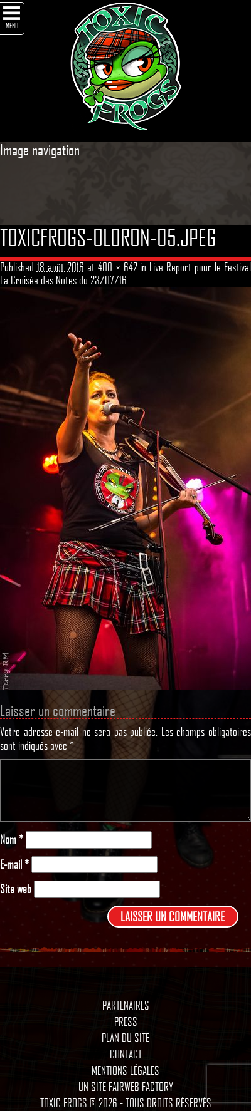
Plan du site (125, 1038)
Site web (15, 889)
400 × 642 (117, 267)
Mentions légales (125, 1070)
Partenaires (125, 1005)
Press (125, 1021)
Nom (11, 839)
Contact (126, 1054)
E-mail (14, 864)
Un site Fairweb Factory (125, 1086)
